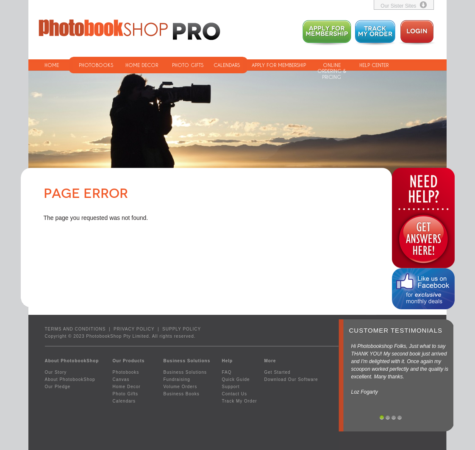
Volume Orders (180, 386)
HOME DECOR (141, 65)
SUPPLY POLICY (181, 329)
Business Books (182, 394)
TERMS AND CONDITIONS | (79, 329)
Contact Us (234, 394)
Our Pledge (58, 386)
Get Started (277, 372)
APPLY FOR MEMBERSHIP (279, 65)
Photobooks (126, 372)
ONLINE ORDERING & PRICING (331, 66)
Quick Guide (236, 379)
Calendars (124, 401)
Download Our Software (291, 379)
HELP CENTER (374, 65)
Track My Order (239, 401)
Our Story (56, 372)
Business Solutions (185, 372)
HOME (51, 65)
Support (231, 386)
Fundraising (177, 379)
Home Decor (127, 386)
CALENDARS (227, 65)
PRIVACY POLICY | (138, 329)
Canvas (121, 379)
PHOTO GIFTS (187, 65)
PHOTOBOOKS (96, 65)
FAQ (227, 372)
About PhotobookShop (70, 379)
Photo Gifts (125, 394)
